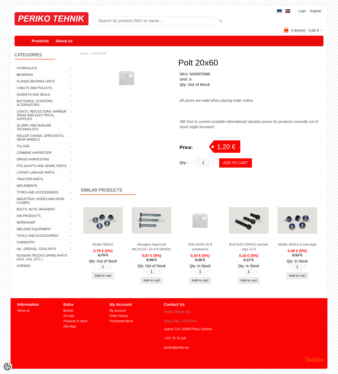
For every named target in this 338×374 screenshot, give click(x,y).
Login (302, 11)
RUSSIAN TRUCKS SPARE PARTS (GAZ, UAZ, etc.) (42, 257)
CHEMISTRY (26, 242)
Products (40, 41)
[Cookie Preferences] (7, 366)
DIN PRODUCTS (29, 216)
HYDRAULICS (27, 68)
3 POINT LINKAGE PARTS (36, 172)
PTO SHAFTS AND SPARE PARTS (42, 166)
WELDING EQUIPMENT (34, 229)
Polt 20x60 (99, 53)
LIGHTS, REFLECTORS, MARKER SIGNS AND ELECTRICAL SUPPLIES (41, 115)
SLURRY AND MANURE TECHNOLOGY (34, 127)
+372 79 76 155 (175, 338)
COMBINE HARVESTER (34, 153)
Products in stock (75, 321)
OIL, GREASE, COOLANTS (36, 249)
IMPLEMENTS (27, 186)
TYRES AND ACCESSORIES (37, 192)
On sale (68, 316)
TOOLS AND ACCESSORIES (37, 236)
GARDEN (23, 266)
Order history (119, 316)
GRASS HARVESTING (33, 159)
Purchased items (121, 321)
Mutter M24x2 (102, 244)
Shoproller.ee (314, 359)
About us (64, 41)
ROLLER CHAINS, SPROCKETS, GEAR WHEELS (40, 137)
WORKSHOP (26, 222)
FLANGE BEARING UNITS (36, 81)
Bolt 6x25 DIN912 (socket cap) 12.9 (248, 246)
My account (118, 310)
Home (84, 53)
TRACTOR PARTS (30, 179)
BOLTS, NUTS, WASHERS (36, 209)
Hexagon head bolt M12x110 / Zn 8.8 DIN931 (151, 246)
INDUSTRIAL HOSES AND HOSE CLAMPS (41, 201)
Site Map (69, 326)
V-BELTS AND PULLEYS (34, 88)
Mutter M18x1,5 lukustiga (297, 244)
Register (316, 11)
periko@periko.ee (176, 347)
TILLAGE (23, 146)
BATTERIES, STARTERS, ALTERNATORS (35, 103)
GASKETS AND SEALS (33, 94)
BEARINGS (25, 75)
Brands (68, 310)
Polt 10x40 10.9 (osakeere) (200, 246)
